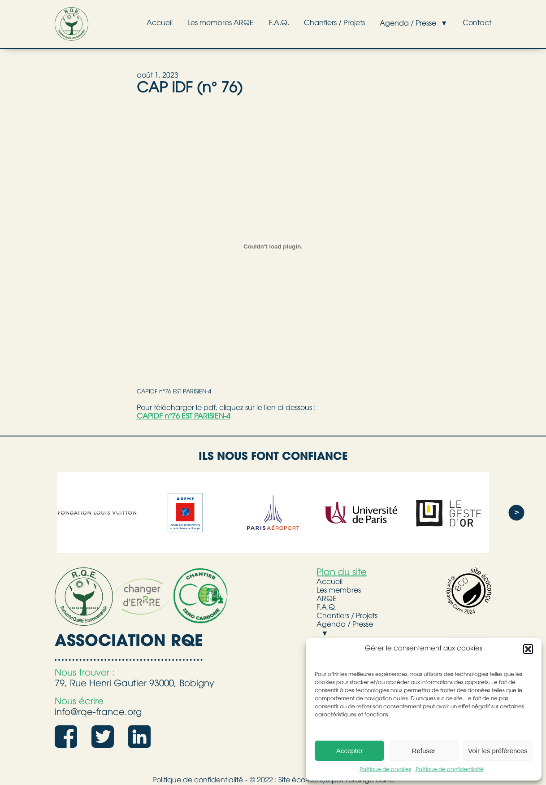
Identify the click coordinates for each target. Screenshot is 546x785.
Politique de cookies (385, 769)
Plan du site (341, 572)
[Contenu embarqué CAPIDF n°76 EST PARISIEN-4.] (273, 246)
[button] (528, 649)
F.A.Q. (265, 23)
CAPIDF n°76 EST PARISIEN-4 (174, 392)
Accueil (138, 23)
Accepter (349, 750)
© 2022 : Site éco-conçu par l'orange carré (322, 780)
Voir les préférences (498, 750)
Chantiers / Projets (324, 23)
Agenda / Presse (401, 23)
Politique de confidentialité (450, 769)
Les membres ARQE (202, 23)
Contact (474, 23)
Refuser (424, 750)
